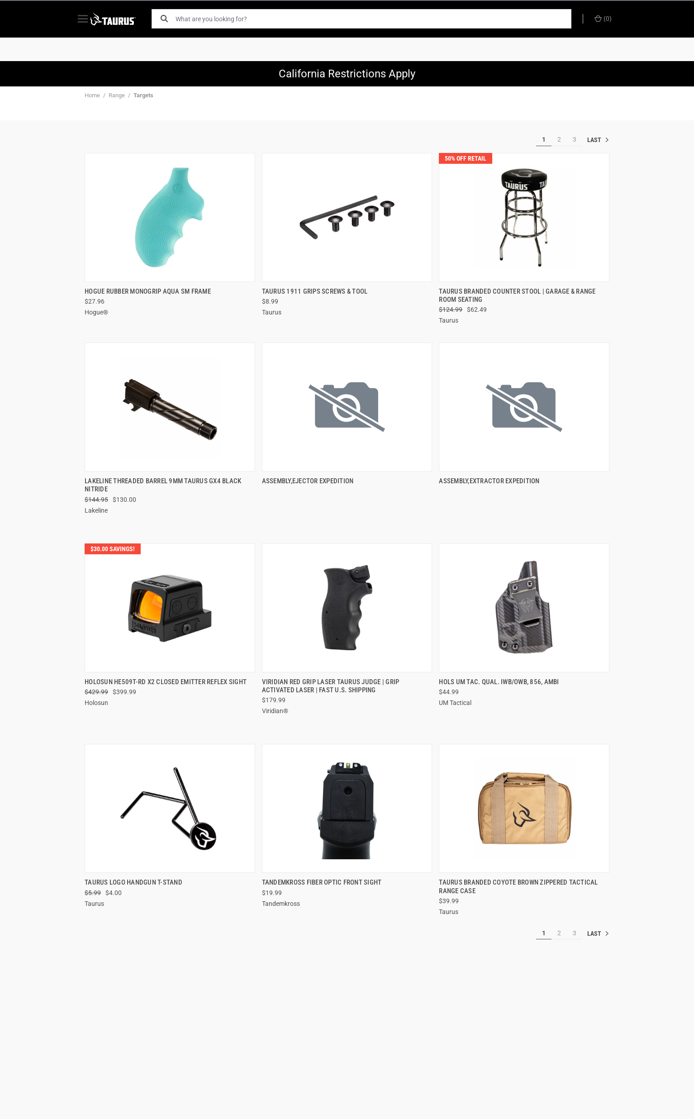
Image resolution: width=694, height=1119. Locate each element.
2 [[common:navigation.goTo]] (559, 139)
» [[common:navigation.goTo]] (598, 140)
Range (117, 95)
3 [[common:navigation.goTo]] (574, 139)
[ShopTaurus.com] (121, 19)
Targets (143, 95)
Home (92, 95)
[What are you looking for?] (376, 19)
